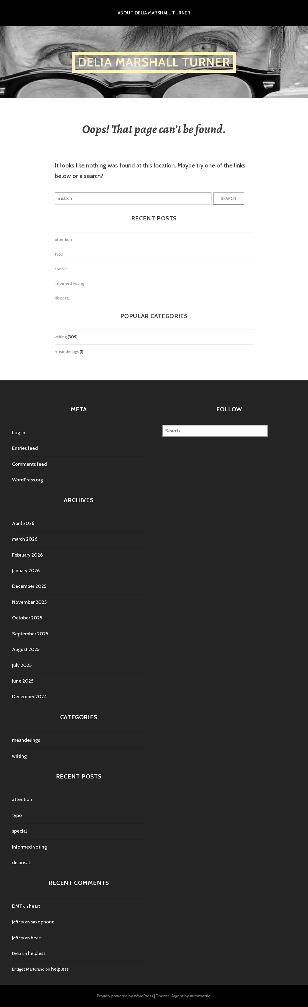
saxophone (42, 922)
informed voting (69, 283)
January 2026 (26, 570)
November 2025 (29, 602)
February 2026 (27, 555)
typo (59, 254)
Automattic (200, 996)
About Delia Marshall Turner (154, 13)
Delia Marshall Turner (154, 62)
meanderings (67, 351)
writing (61, 336)
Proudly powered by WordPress (125, 996)
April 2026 (23, 523)
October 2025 (27, 618)
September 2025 (30, 634)
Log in (18, 432)
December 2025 (29, 586)
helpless (36, 953)
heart (34, 906)
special (61, 269)
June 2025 (22, 681)
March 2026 (24, 539)
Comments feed (29, 464)
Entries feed (25, 448)
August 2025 (25, 649)
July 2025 (22, 665)
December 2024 (29, 696)
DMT (17, 906)
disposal (62, 298)
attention (63, 239)
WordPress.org (27, 480)
